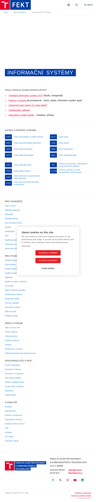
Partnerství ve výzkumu (14, 374)
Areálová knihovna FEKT (15, 424)
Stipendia (8, 277)
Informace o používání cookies (81, 496)
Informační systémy (41, 12)
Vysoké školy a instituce (14, 386)
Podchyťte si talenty (13, 369)
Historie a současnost (13, 415)
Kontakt (8, 227)
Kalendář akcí (10, 411)
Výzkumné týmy (11, 336)
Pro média (9, 437)
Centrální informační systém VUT (25, 95)
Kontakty (8, 432)
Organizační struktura (13, 419)
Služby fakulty (10, 395)
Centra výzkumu (11, 332)
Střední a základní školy (14, 382)
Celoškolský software (19, 110)
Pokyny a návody (17, 100)
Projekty (8, 345)
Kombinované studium (14, 294)
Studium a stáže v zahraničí (16, 282)
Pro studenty (20, 12)
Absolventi (9, 391)
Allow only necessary (62, 256)
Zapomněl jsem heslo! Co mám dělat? (28, 105)
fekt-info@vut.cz (75, 473)
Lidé (6, 428)
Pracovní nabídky (12, 303)
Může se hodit (10, 311)
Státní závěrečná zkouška (15, 290)
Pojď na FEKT (10, 206)
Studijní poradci (11, 273)
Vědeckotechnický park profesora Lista (20, 353)
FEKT (6, 12)
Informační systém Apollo (21, 115)
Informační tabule (12, 441)
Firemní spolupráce (12, 365)
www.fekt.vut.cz (75, 470)
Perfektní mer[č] (11, 316)
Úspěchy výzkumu (12, 340)
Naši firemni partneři (13, 378)
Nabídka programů (12, 210)
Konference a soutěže (13, 349)
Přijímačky (9, 214)
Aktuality (8, 407)
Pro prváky (9, 286)
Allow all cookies (34, 257)
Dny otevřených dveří (13, 223)
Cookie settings (48, 264)
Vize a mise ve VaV (12, 328)
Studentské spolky (12, 299)
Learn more (26, 250)
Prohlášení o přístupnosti (83, 493)
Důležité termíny (11, 219)
